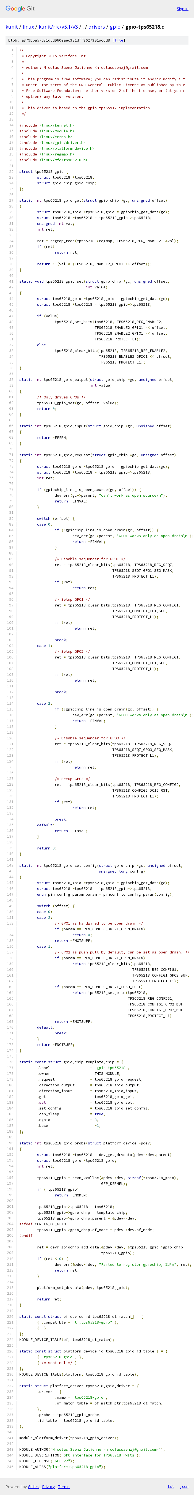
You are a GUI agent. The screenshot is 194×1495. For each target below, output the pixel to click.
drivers (96, 26)
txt (170, 1486)
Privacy (48, 1486)
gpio (115, 26)
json (184, 1486)
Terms (64, 1486)
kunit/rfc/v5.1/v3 (58, 26)
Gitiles (33, 1486)
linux (28, 26)
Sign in (182, 8)
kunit (12, 26)
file (118, 40)
